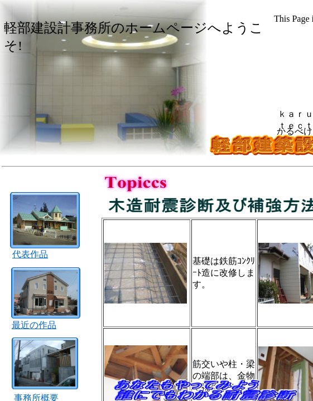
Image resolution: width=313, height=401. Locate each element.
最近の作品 (34, 325)
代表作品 (30, 254)
